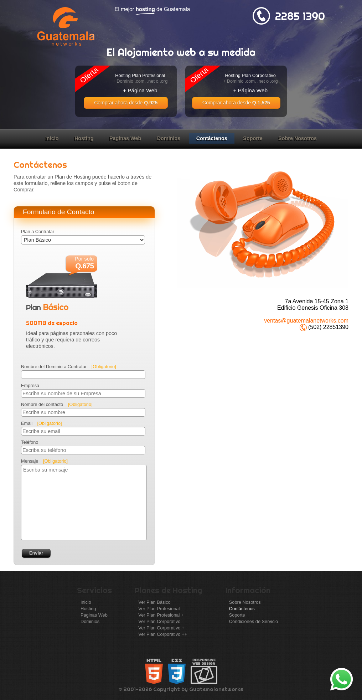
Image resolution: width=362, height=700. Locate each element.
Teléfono (29, 442)
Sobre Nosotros (297, 138)
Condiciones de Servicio (253, 621)
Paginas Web (125, 138)
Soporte (252, 138)
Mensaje (44, 461)
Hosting (84, 138)
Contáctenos (211, 138)
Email (41, 423)
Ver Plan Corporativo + (161, 627)
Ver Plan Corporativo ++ (162, 634)
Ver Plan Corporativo (159, 621)
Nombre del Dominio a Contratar (68, 366)
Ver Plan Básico (154, 602)
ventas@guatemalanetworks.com (306, 321)
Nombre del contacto (57, 404)
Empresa (30, 385)
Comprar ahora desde (125, 102)
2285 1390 (300, 16)
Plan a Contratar (37, 231)
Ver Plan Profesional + (160, 615)
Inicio (52, 138)
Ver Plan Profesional (159, 608)
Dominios (169, 138)
